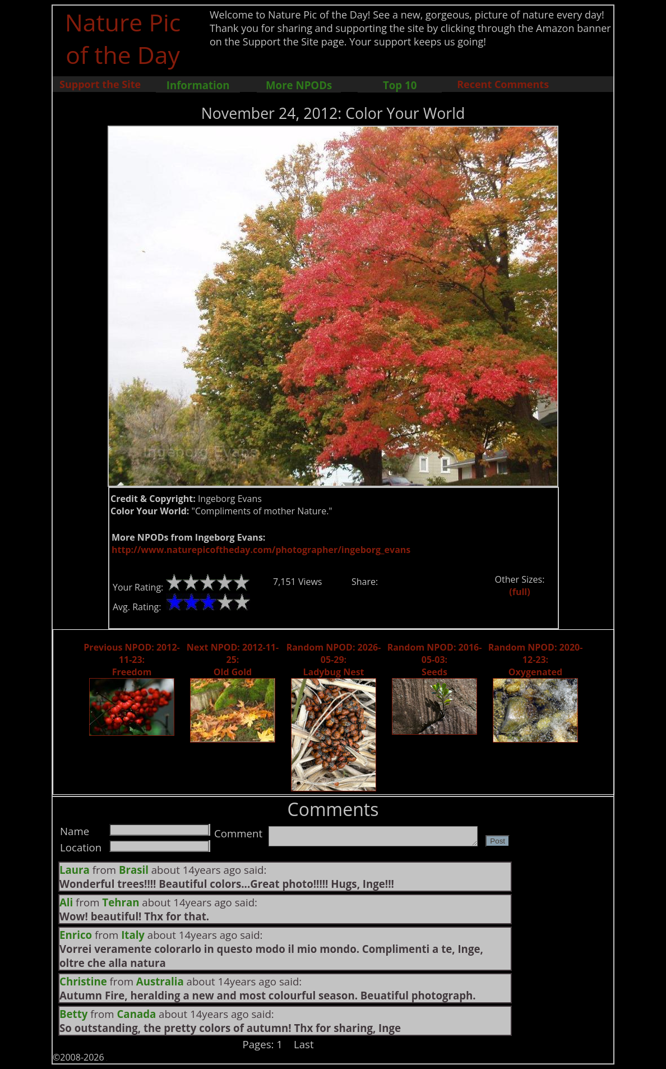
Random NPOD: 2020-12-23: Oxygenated (535, 659)
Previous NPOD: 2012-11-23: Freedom (131, 659)
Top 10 (400, 85)
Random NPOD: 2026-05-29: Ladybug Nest (333, 659)
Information (198, 85)
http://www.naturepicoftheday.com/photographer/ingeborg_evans (261, 549)
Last (304, 1044)
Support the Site (100, 84)
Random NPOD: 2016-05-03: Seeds (434, 659)
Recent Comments (503, 84)
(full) (519, 592)
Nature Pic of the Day (123, 38)
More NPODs (299, 85)
